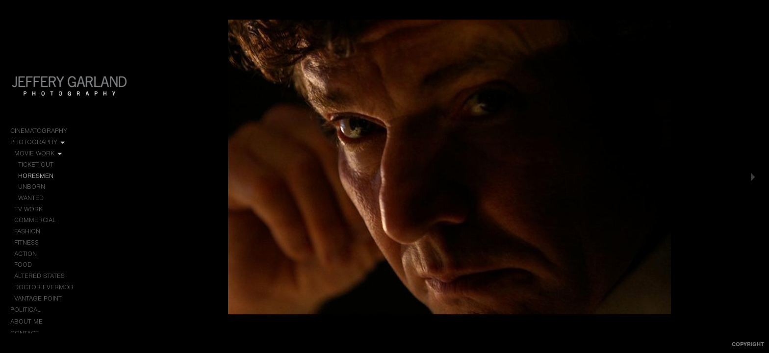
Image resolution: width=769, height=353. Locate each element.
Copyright (748, 344)
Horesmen (35, 175)
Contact (24, 333)
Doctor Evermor (44, 287)
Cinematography (43, 131)
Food (23, 264)
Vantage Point (38, 298)
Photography (38, 142)
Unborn (31, 186)
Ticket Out (35, 164)
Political (30, 310)
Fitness (26, 242)
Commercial (35, 220)
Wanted (31, 198)
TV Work (32, 209)
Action (25, 253)
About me (26, 321)
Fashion (27, 231)
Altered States (39, 275)
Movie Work (38, 153)
